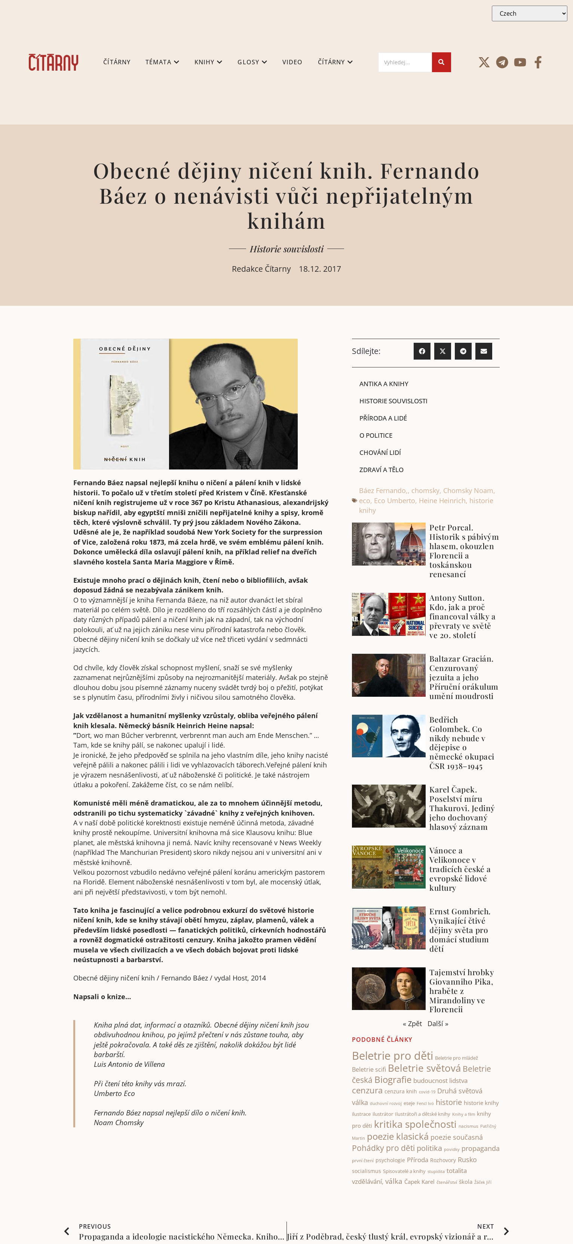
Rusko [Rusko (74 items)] (467, 1159)
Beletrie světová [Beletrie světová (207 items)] (424, 1068)
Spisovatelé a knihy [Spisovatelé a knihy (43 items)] (404, 1171)
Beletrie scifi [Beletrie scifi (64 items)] (369, 1070)
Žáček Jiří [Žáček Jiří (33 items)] (482, 1183)
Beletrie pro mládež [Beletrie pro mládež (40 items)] (456, 1059)
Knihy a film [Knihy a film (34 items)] (463, 1115)
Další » (438, 1024)
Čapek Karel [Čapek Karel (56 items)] (419, 1182)
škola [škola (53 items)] (465, 1182)
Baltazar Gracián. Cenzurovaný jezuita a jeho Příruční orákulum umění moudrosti (464, 678)
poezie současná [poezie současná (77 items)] (456, 1137)
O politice (377, 435)
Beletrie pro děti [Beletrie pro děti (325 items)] (392, 1056)
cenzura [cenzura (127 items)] (367, 1091)
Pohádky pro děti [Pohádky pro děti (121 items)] (383, 1148)
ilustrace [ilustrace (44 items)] (361, 1114)
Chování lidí (381, 452)
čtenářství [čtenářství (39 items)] (446, 1183)
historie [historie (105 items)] (449, 1102)
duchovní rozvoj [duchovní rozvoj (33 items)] (386, 1103)
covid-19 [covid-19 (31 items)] (427, 1092)
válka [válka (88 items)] (393, 1182)
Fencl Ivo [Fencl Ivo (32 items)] (425, 1103)
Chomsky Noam (468, 491)
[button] (422, 351)
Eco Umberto (394, 500)
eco (364, 500)
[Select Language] (529, 13)
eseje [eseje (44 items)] (409, 1103)
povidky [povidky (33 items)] (452, 1150)
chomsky (425, 491)
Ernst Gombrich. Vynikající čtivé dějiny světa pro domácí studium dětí (460, 930)
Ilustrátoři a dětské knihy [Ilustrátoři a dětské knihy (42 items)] (422, 1114)
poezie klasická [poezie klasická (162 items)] (398, 1137)
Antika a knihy (385, 383)
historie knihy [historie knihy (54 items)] (481, 1103)
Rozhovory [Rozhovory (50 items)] (443, 1160)
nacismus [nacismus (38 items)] (468, 1127)
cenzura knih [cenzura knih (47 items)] (400, 1092)
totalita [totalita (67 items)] (457, 1171)
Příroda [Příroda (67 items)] (417, 1160)
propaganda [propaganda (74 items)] (481, 1149)
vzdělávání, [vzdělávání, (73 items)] (367, 1181)
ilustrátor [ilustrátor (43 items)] (383, 1114)
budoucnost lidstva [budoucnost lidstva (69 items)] (440, 1081)
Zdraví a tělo (383, 470)
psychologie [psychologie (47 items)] (390, 1160)
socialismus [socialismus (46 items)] (366, 1171)
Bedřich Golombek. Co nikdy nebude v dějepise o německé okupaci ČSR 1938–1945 (461, 743)
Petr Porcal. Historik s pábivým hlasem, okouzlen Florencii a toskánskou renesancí (464, 551)
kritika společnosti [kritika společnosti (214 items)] (415, 1124)
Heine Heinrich (442, 500)
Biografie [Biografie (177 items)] (392, 1080)
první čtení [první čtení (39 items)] (363, 1161)
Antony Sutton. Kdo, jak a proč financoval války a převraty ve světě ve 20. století (462, 617)
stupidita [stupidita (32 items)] (436, 1172)
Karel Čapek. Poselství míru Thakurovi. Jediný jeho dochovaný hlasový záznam (462, 808)
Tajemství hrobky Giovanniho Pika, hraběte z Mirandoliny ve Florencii (461, 991)
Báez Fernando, (383, 491)
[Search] (405, 62)
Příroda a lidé (385, 417)
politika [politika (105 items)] (429, 1148)
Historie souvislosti (287, 249)
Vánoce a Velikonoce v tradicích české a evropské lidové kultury (460, 869)
